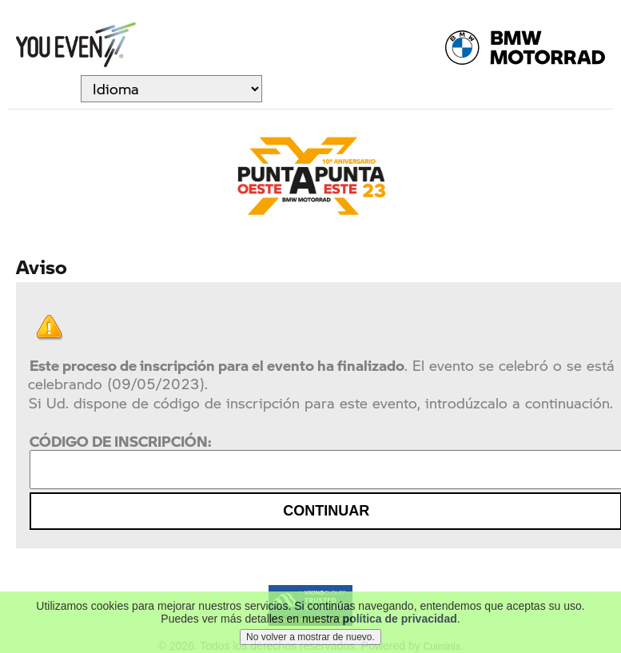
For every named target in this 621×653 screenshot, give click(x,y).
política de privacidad (400, 620)
